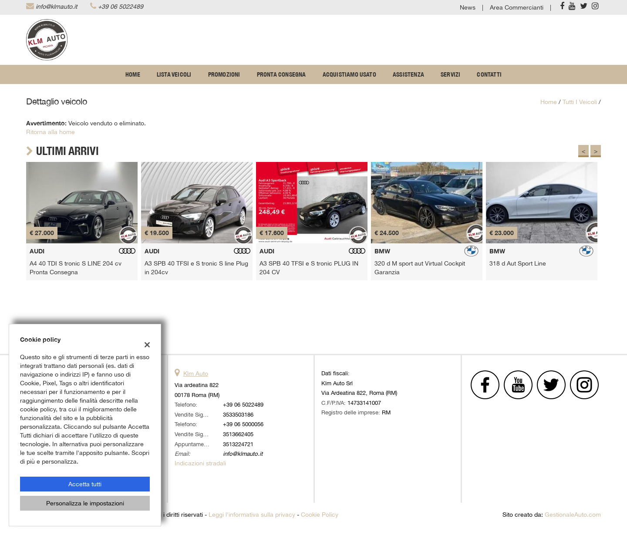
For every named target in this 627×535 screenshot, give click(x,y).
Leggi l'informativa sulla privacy (252, 514)
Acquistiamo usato (349, 74)
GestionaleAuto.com (573, 514)
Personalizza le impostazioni (85, 503)
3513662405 (238, 434)
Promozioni (224, 74)
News (467, 7)
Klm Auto (195, 373)
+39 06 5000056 (243, 424)
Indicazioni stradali (200, 463)
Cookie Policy (319, 514)
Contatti (489, 74)
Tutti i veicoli (580, 101)
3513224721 (238, 444)
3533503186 (238, 414)
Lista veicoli (174, 74)
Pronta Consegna (281, 74)
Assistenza (408, 74)
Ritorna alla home (50, 131)
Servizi (450, 74)
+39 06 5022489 (120, 6)
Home (132, 74)
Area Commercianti (516, 7)
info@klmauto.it (56, 6)
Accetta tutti (84, 484)
